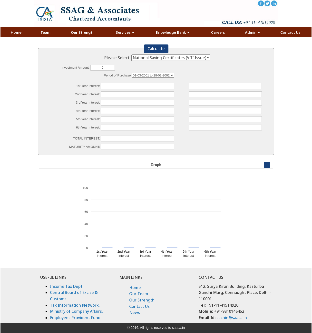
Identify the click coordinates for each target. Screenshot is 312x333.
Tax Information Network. (75, 305)
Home (16, 32)
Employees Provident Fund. (75, 317)
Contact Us (290, 32)
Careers (218, 32)
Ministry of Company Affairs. (76, 311)
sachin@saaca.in (231, 317)
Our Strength (83, 32)
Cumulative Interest (153, 75)
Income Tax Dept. (66, 286)
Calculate (156, 48)
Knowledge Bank (172, 32)
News (134, 312)
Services (125, 32)
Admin (252, 32)
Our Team (138, 293)
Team (45, 32)
